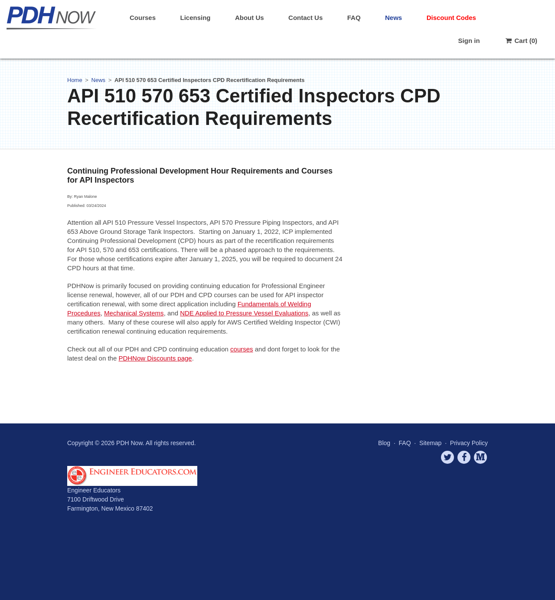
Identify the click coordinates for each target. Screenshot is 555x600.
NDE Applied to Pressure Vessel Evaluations (244, 313)
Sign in (469, 40)
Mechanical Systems (134, 313)
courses (241, 349)
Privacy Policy (469, 442)
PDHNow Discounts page (155, 358)
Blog (384, 442)
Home (74, 80)
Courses (143, 17)
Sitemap (430, 442)
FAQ (354, 17)
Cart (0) (520, 40)
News (393, 17)
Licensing (195, 17)
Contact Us (305, 17)
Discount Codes (451, 17)
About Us (249, 17)
